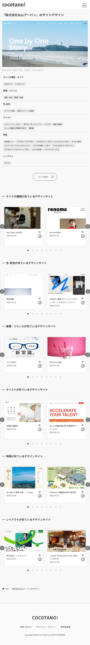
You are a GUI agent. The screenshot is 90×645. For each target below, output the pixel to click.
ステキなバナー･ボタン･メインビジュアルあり (53, 141)
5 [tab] (46, 250)
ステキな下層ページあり (41, 145)
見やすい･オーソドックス (32, 124)
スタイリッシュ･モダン (12, 124)
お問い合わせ (26, 626)
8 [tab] (60, 250)
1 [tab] (28, 250)
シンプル (47, 124)
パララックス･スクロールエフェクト (17, 145)
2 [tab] (32, 250)
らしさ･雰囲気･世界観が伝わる (15, 128)
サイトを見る (43, 177)
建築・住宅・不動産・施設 (13, 97)
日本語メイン (9, 141)
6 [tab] (51, 250)
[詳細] (40, 236)
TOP (7, 588)
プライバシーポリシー (46, 626)
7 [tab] (56, 250)
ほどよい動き (76, 141)
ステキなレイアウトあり (25, 141)
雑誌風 (31, 128)
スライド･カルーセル (51, 149)
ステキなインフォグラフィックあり (16, 149)
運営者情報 (65, 626)
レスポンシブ (19, 84)
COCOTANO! (45, 617)
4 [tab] (42, 250)
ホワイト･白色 (9, 111)
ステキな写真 (36, 149)
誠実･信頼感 (57, 124)
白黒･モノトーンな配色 (25, 111)
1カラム (7, 163)
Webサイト (8, 84)
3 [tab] (37, 250)
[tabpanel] (23, 226)
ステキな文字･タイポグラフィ (63, 145)
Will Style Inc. (38, 70)
